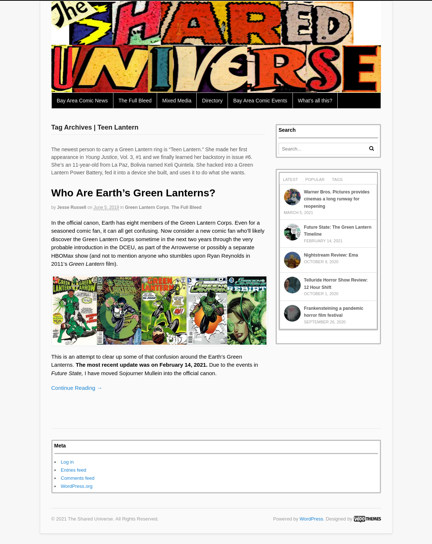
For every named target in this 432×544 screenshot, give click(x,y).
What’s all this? (315, 101)
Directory (212, 101)
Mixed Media (176, 101)
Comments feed (78, 478)
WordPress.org (76, 486)
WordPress (311, 519)
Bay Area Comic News (82, 101)
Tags (337, 179)
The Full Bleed (135, 101)
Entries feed (73, 470)
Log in (67, 462)
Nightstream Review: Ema (331, 255)
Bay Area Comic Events (260, 101)
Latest (290, 179)
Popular (315, 179)
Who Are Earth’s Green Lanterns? (133, 193)
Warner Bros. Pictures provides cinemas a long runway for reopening (337, 199)
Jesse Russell (71, 207)
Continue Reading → (76, 388)
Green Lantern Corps (147, 207)
